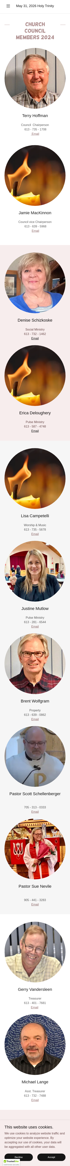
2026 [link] (32, 6)
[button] (9, 6)
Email (35, 133)
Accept (51, 1162)
